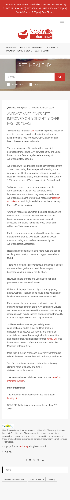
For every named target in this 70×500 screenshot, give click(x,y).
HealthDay (23, 446)
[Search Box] (30, 77)
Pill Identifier (35, 47)
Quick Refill (51, 47)
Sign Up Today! (33, 51)
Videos (35, 84)
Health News (16, 84)
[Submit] (60, 77)
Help (22, 47)
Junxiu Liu (52, 339)
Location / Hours (14, 51)
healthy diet (13, 398)
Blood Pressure (37, 479)
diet (32, 130)
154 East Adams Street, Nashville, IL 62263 (27, 4)
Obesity (51, 479)
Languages (11, 47)
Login (45, 51)
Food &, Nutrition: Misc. (15, 479)
